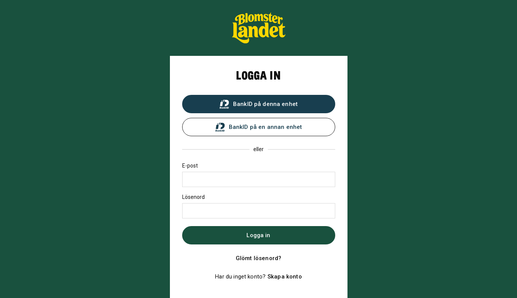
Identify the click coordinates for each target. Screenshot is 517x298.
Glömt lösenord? (258, 258)
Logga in (258, 235)
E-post (190, 166)
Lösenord (193, 197)
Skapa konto (284, 276)
